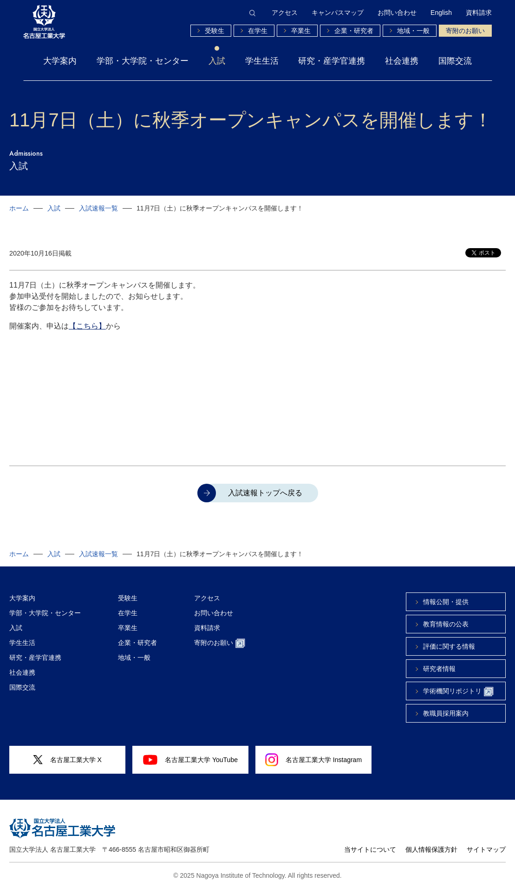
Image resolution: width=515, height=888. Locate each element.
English (441, 12)
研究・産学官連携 (331, 61)
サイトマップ (486, 849)
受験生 (214, 30)
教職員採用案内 (446, 713)
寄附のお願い (465, 30)
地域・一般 (413, 30)
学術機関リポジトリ (458, 692)
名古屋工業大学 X (67, 760)
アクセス (285, 12)
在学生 (257, 30)
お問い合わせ (397, 12)
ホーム (19, 208)
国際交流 (455, 61)
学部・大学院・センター (143, 61)
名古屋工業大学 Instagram (313, 759)
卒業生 (301, 30)
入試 (217, 61)
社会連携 (401, 61)
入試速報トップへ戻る (265, 493)
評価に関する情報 (449, 646)
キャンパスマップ (338, 12)
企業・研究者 (353, 30)
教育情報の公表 (446, 624)
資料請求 (479, 12)
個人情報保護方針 (431, 849)
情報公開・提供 (446, 601)
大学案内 (60, 61)
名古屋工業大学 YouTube (190, 760)
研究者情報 (439, 668)
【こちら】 (87, 326)
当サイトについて (370, 849)
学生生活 (262, 61)
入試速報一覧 (98, 208)
